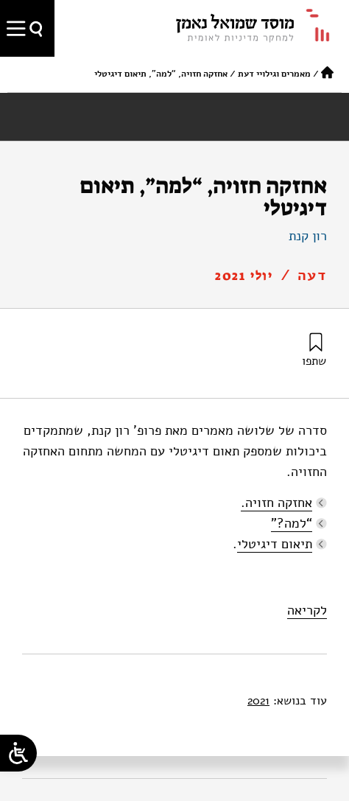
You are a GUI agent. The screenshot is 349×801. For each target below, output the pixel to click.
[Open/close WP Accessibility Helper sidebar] (18, 753)
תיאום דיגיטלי (274, 544)
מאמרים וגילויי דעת (274, 74)
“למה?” (291, 523)
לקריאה (307, 610)
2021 (258, 701)
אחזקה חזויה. (276, 502)
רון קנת (308, 236)
